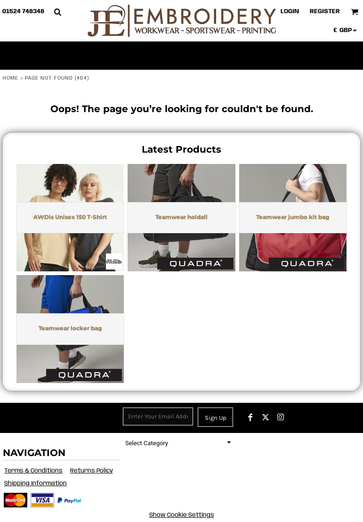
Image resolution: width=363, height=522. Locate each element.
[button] (57, 12)
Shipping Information (35, 484)
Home (10, 78)
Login (290, 11)
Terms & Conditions (33, 471)
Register (325, 11)
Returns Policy (91, 471)
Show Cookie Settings (181, 515)
